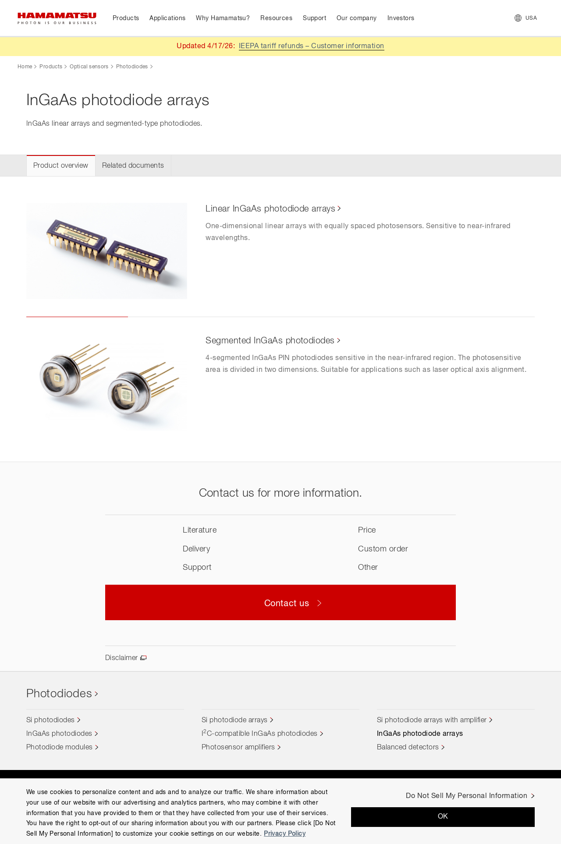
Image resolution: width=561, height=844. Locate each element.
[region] (280, 811)
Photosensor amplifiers (238, 747)
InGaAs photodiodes (59, 734)
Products (50, 67)
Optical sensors (89, 67)
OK (443, 816)
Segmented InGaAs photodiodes (270, 340)
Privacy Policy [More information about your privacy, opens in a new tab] (284, 834)
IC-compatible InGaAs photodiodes (260, 734)
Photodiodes (132, 67)
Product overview (61, 166)
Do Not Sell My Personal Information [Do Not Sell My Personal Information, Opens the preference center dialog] (466, 796)
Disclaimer (121, 658)
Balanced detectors (408, 747)
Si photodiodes (50, 720)
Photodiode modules (59, 747)
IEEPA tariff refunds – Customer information (311, 46)
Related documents (133, 166)
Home (25, 67)
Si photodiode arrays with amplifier (432, 720)
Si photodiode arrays (235, 720)
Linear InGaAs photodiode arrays (270, 209)
